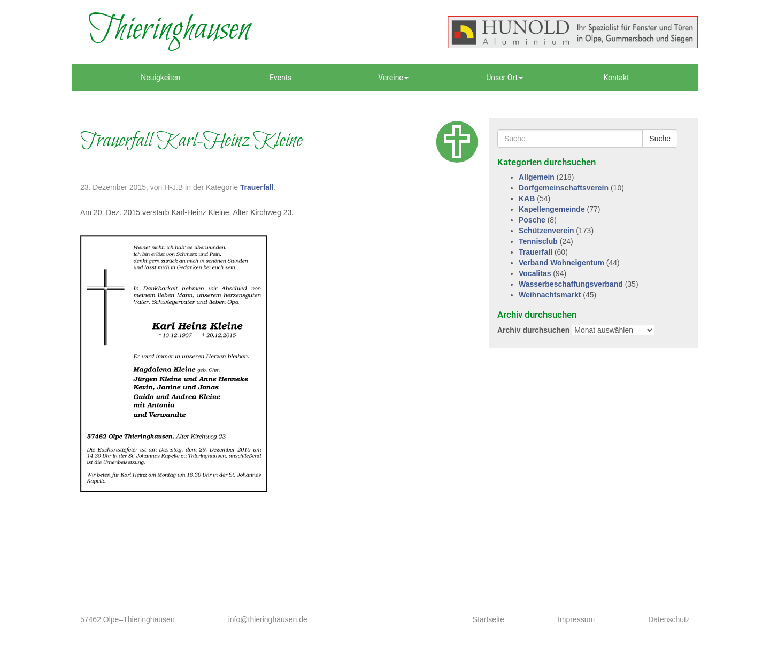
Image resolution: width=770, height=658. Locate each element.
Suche (660, 138)
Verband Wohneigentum (561, 262)
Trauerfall (257, 187)
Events (280, 77)
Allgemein (537, 177)
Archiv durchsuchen (533, 330)
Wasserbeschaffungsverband (571, 284)
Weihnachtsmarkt (550, 294)
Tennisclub (538, 241)
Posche (532, 220)
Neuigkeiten (160, 77)
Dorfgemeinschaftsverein (564, 187)
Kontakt (616, 77)
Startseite (488, 619)
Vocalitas (535, 273)
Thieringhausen (169, 29)
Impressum (576, 619)
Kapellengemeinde (552, 209)
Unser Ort (504, 77)
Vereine (393, 77)
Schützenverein (546, 230)
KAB (527, 198)
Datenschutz (669, 619)
